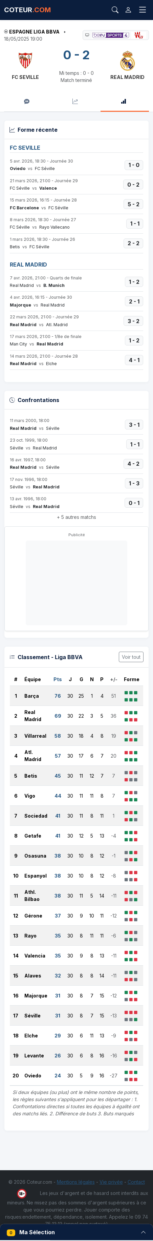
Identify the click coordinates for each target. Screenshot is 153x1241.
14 (16, 956)
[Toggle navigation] (142, 10)
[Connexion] (128, 10)
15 (15, 976)
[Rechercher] (115, 10)
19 (16, 1055)
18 (16, 1035)
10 (16, 876)
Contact (136, 1182)
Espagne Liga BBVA (34, 32)
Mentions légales (76, 1182)
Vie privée (111, 1182)
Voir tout (131, 657)
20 (16, 1075)
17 (15, 1015)
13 (15, 936)
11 (16, 896)
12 (15, 916)
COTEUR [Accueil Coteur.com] (27, 10)
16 (16, 995)
